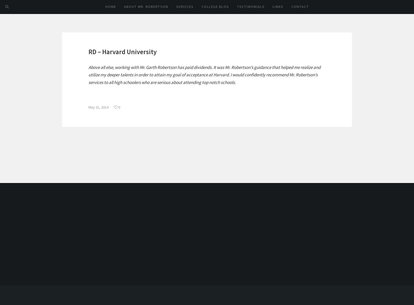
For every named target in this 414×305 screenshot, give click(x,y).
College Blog (215, 6)
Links (277, 6)
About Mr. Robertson (146, 6)
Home (110, 6)
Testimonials (251, 6)
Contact (300, 6)
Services (185, 6)
